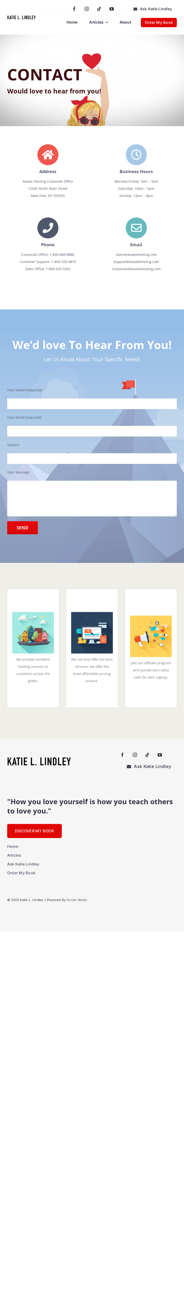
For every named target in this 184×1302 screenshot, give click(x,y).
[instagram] (87, 9)
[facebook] (74, 9)
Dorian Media (77, 900)
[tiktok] (99, 9)
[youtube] (112, 9)
